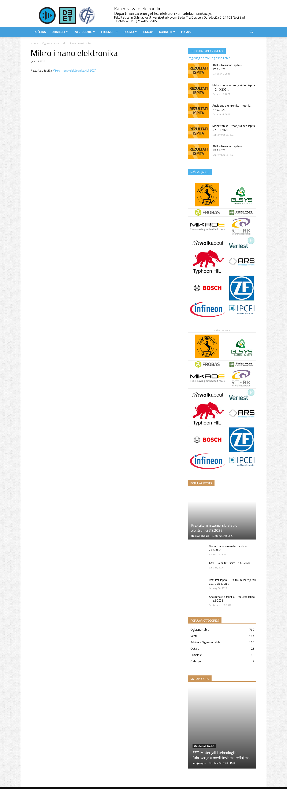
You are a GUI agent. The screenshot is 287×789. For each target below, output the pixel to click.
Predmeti (109, 32)
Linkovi (148, 32)
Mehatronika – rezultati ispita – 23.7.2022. (228, 548)
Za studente (84, 32)
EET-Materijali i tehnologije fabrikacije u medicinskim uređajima (221, 755)
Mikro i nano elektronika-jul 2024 (74, 70)
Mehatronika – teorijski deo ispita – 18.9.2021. (233, 127)
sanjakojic (199, 763)
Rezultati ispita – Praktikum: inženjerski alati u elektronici (232, 582)
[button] (251, 32)
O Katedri (60, 32)
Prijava (186, 32)
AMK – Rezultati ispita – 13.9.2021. (227, 148)
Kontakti (167, 32)
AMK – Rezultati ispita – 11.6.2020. (229, 563)
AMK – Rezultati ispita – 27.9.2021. (227, 67)
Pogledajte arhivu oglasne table (209, 58)
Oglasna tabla (50, 43)
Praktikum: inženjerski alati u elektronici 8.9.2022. (214, 527)
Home (34, 43)
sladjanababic (200, 535)
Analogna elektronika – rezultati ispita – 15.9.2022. (232, 599)
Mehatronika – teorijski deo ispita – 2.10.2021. (233, 87)
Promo (130, 32)
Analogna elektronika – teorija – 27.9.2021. (232, 107)
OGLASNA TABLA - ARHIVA (206, 51)
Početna (40, 32)
